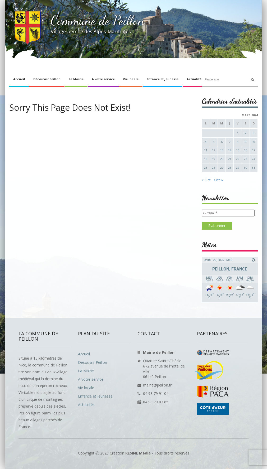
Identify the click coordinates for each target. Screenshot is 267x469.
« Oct (206, 179)
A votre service (103, 79)
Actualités (195, 79)
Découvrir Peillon (47, 79)
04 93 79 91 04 (155, 393)
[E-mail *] (228, 213)
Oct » (218, 179)
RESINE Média (138, 453)
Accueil (19, 79)
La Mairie (76, 79)
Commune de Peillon (98, 20)
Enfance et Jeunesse (162, 79)
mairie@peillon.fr (157, 385)
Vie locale (131, 79)
